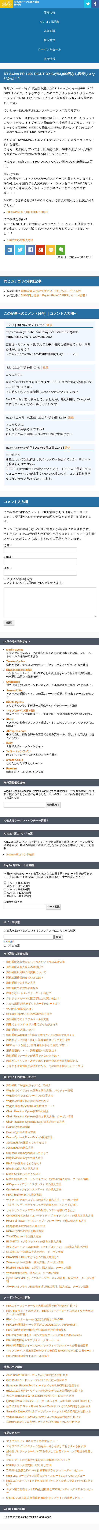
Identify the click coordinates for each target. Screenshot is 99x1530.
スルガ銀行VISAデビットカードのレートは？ (33, 1003)
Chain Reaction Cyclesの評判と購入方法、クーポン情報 (39, 1116)
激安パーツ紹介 (13, 1366)
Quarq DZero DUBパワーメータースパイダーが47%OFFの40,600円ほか (49, 1400)
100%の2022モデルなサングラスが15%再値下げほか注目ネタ (43, 1421)
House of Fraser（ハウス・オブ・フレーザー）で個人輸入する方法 (46, 1220)
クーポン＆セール (49, 49)
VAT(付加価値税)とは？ (20, 1008)
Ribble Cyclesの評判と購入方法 (25, 1231)
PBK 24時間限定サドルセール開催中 (28, 1355)
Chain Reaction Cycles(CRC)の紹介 (27, 1111)
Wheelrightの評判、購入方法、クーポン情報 (32, 1272)
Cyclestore (13, 681)
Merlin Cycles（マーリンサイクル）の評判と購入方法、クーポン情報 (47, 1178)
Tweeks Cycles (15, 661)
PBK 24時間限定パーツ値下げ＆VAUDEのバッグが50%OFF (41, 1324)
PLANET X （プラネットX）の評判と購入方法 (33, 1241)
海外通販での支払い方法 (20, 982)
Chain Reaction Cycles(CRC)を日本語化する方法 (35, 1121)
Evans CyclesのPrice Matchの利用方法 (29, 1137)
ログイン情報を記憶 (20, 579)
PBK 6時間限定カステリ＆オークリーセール (32, 1340)
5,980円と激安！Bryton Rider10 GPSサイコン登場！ (54, 295)
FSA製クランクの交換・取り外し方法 (28, 1465)
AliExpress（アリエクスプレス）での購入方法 (33, 1184)
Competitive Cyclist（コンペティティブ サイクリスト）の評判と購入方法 (49, 1215)
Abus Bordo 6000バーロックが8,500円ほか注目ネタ (37, 1375)
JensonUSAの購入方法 (20, 1147)
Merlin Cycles (14, 649)
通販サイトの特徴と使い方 (20, 1077)
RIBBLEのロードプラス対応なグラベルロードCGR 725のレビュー (45, 1475)
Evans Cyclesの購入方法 (21, 1132)
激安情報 (49, 58)
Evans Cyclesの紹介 (18, 1126)
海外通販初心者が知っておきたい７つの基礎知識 (35, 961)
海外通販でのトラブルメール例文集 (27, 1019)
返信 (49, 325)
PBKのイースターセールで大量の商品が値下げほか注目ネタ (42, 1305)
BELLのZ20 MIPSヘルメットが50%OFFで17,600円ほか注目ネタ (44, 1390)
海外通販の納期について (20, 1029)
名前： (8, 545)
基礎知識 (49, 30)
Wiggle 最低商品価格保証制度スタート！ (30, 1106)
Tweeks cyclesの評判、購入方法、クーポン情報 (34, 1262)
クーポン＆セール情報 (17, 1297)
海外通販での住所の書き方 (22, 987)
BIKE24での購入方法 (20, 240)
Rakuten (11, 768)
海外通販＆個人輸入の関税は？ (24, 967)
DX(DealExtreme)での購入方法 (24, 1158)
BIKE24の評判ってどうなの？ (24, 1163)
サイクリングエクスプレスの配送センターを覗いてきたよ (40, 1210)
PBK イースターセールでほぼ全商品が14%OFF (34, 1319)
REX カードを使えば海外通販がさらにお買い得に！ (37, 1045)
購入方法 (49, 40)
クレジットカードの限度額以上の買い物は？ (32, 998)
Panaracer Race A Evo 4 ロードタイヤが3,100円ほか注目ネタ (43, 1385)
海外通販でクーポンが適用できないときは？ (32, 1055)
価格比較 (49, 12)
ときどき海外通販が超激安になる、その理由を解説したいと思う (44, 1066)
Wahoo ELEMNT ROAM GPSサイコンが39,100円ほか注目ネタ (43, 1416)
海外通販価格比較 (14, 782)
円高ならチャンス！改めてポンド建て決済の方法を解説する (42, 1060)
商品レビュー (12, 1432)
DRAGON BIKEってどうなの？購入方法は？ (32, 1257)
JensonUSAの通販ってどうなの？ (26, 1142)
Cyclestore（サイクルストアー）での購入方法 (33, 1189)
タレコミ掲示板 (50, 21)
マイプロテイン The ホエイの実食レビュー (31, 1440)
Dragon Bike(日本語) (19, 669)
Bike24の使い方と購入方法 (22, 1168)
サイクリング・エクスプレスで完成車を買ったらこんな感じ (42, 1205)
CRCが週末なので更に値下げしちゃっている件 (51, 291)
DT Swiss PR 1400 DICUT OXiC (27, 212)
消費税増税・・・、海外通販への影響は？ (31, 1050)
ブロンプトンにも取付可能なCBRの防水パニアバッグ (38, 1459)
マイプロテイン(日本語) (20, 710)
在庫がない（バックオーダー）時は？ (28, 993)
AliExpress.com (16, 731)
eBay (9, 742)
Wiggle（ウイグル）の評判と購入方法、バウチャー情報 (39, 1090)
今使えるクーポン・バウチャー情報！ (26, 820)
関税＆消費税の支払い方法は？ (24, 977)
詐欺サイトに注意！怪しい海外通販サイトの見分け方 (38, 1040)
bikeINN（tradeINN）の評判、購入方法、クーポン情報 (39, 1267)
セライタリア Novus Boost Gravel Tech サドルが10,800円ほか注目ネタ (48, 1406)
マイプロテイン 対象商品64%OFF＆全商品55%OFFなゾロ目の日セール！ (50, 1350)
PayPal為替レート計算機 (19, 865)
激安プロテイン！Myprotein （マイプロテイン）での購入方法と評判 (47, 1246)
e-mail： (9, 556)
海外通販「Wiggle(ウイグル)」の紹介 (28, 1085)
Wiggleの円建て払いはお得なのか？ (27, 1100)
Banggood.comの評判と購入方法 (25, 1225)
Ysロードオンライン (18, 751)
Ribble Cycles (15, 702)
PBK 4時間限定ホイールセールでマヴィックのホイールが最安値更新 (47, 1345)
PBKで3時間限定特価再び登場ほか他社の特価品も (36, 1329)
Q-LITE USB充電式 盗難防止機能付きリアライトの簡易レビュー (44, 1497)
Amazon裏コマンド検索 (18, 833)
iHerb (9, 719)
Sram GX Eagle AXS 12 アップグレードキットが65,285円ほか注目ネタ (48, 1411)
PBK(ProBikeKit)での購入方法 (24, 1194)
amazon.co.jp (14, 759)
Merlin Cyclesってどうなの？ (23, 1173)
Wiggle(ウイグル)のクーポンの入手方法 (29, 1095)
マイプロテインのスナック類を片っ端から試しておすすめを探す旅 (46, 1446)
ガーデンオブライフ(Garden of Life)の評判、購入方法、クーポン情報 (47, 1286)
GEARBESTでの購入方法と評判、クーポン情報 (34, 1251)
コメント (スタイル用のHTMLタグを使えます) (33, 582)
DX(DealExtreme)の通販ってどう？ (27, 1153)
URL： (8, 567)
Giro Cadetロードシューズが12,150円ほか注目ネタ (36, 1380)
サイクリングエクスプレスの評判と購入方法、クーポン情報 (42, 1199)
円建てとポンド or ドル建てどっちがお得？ (32, 1024)
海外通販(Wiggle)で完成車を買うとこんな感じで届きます (40, 1034)
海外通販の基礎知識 (16, 953)
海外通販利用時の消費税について (26, 972)
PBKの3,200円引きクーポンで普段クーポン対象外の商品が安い (44, 1335)
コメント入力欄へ (63, 313)
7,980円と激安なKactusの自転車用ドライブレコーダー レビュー (44, 1470)
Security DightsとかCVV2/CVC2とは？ (29, 1013)
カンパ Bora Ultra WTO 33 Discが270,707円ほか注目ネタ (40, 1395)
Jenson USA (14, 690)
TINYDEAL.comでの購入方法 (23, 1236)
